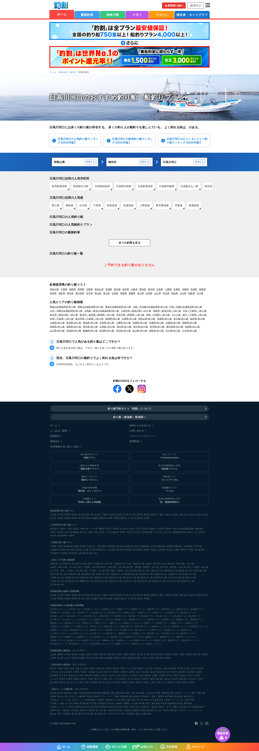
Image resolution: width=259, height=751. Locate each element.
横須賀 (180, 703)
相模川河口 (189, 696)
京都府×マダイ (162, 623)
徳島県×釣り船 (156, 330)
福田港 (53, 696)
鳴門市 (93, 669)
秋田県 (74, 654)
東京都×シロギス (58, 616)
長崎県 (202, 289)
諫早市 (171, 682)
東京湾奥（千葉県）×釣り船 (89, 318)
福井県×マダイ (121, 620)
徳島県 (191, 293)
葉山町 (168, 679)
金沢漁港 (120, 546)
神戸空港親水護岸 (196, 707)
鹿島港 (89, 693)
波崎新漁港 (90, 700)
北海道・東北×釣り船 (155, 564)
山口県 (157, 293)
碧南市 (137, 679)
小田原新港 (187, 546)
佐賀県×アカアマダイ (91, 640)
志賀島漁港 (146, 714)
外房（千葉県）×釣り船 (194, 311)
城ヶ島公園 (101, 710)
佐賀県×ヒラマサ (58, 640)
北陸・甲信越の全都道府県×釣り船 (150, 307)
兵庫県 (89, 289)
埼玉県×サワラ (84, 613)
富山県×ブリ (194, 616)
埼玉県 (166, 293)
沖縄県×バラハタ (153, 644)
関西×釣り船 (68, 564)
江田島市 (124, 672)
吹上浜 (158, 710)
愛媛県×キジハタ (85, 637)
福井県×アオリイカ (138, 620)
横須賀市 (54, 529)
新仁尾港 (98, 714)
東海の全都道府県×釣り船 (118, 307)
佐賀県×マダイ (73, 640)
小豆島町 (91, 672)
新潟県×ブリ (134, 616)
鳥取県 (53, 293)
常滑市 (116, 672)
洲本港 (83, 710)
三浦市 (69, 529)
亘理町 (162, 675)
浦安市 (174, 672)
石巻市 (187, 669)
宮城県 (193, 289)
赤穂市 (125, 682)
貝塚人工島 (130, 693)
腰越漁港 (177, 546)
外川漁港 (72, 553)
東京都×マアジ (173, 613)
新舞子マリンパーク (103, 696)
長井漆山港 (92, 553)
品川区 (137, 532)
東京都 (117, 289)
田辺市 (208, 186)
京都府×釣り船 (173, 322)
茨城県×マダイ (197, 609)
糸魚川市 (70, 682)
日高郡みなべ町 (190, 186)
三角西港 (75, 710)
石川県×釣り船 (173, 330)
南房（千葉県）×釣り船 (158, 315)
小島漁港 (65, 710)
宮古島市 (191, 672)
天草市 (197, 675)
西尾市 (83, 679)
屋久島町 (54, 682)
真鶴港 (169, 546)
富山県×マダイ (181, 616)
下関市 (123, 669)
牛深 (59, 714)
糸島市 (176, 529)
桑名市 (62, 682)
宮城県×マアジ (123, 609)
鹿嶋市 (102, 529)
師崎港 (119, 703)
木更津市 (158, 669)
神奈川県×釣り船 (140, 571)
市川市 (200, 679)
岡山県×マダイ (127, 630)
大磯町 (155, 675)
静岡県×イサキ (168, 620)
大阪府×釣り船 (57, 322)
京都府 (176, 289)
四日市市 (108, 672)
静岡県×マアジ (183, 620)
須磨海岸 (81, 696)
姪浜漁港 (127, 550)
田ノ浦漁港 (152, 707)
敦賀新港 (188, 703)
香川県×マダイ (154, 633)
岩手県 (89, 293)
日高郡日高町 (123, 186)
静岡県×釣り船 (185, 571)
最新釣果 (87, 15)
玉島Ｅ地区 (125, 700)
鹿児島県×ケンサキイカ (80, 644)
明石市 (109, 529)
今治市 (118, 675)
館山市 (83, 532)
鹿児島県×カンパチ (59, 644)
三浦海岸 (160, 696)
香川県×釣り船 (140, 326)
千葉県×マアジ (158, 613)
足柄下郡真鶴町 (71, 532)
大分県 (183, 293)
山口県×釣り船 (57, 330)
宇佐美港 (198, 546)
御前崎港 (171, 703)
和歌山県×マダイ (112, 627)
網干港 (81, 714)
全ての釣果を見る (129, 242)
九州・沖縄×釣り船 (136, 564)
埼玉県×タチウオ (99, 613)
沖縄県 (185, 289)
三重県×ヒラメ (115, 623)
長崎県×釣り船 (189, 322)
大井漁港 (81, 553)
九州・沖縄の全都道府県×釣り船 (66, 311)
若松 (134, 700)
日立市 (139, 529)
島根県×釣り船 (192, 326)
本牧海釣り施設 (70, 693)
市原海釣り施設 (133, 714)
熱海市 (169, 529)
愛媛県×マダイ (57, 637)
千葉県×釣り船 (156, 571)
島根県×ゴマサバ (97, 630)
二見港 (152, 696)
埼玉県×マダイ (115, 613)
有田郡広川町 (81, 186)
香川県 (106, 293)
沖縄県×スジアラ (122, 644)
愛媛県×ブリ (70, 637)
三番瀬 (82, 693)
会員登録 (174, 5)
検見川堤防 (92, 703)
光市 (111, 679)
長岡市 (53, 536)
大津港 (178, 693)
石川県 (200, 293)
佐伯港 (143, 707)
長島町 (146, 672)
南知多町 (89, 675)
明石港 (137, 546)
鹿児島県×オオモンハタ (102, 644)
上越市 (153, 682)
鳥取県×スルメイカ (199, 627)
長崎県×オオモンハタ (143, 640)
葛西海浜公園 (167, 693)
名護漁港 (102, 703)
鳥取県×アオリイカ (181, 627)
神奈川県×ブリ (106, 616)
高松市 (175, 679)
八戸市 (116, 679)
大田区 (102, 532)
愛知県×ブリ (196, 620)
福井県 (125, 289)
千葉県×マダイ (129, 613)
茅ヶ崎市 (79, 675)
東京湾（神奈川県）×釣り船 (64, 315)
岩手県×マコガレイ (92, 609)
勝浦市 (153, 529)
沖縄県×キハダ (138, 644)
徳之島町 (160, 679)
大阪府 (134, 289)
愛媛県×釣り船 (90, 330)
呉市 (61, 672)
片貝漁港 (144, 696)
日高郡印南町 (166, 186)
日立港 (69, 703)
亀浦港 (74, 714)
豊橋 (143, 710)
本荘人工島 (120, 714)
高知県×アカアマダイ (134, 637)
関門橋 (83, 703)
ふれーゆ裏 (184, 700)
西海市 (145, 679)
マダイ (137, 15)
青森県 (60, 654)
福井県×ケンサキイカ (103, 620)
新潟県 (151, 289)
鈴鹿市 (69, 679)
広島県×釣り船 (106, 322)
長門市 (169, 675)
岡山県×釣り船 (124, 326)
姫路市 (141, 669)
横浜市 (76, 529)
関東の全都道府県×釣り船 (63, 307)
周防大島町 (69, 669)
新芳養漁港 (162, 205)
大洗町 (111, 675)
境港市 (183, 675)
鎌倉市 (116, 532)
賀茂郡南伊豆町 (179, 532)
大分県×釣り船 (189, 330)
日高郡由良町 (102, 186)
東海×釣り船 (81, 564)
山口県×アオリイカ (80, 633)
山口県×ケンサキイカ (60, 633)
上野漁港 (145, 205)
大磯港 (176, 550)
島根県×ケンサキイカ (60, 630)
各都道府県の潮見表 (60, 650)
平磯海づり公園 (130, 703)
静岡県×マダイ (154, 620)
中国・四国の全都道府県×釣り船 (185, 307)
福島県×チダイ (183, 609)
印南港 (62, 550)
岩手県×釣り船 (157, 326)
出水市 (178, 682)
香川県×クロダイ (188, 633)
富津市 (60, 532)
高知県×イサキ (117, 637)
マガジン (161, 15)
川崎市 (146, 682)
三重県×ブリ (87, 623)
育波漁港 (111, 546)
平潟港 (190, 550)
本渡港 (164, 703)
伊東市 (53, 532)
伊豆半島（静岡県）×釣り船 (130, 315)
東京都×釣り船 (181, 318)
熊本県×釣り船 (90, 326)
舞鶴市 (123, 679)
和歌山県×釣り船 (146, 318)
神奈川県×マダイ (91, 616)
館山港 (53, 714)
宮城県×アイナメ (139, 609)
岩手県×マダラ (76, 609)
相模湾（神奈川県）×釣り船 (167, 311)
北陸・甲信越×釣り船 (97, 564)
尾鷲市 (118, 682)
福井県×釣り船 (197, 318)
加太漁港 (140, 693)
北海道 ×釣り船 (107, 326)
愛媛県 (132, 293)
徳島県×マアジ (125, 633)
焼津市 (71, 536)
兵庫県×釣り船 (129, 318)
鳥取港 (111, 707)
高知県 (174, 293)
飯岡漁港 (161, 546)
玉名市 (88, 682)
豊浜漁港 (120, 693)
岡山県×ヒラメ (142, 630)
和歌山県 (63, 72)
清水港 (90, 696)
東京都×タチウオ (188, 613)
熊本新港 (150, 710)
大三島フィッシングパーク (189, 710)
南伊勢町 (54, 675)
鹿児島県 (79, 293)
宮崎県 (151, 658)
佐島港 (78, 550)
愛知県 (142, 289)
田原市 (176, 675)
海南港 (69, 205)
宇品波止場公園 (169, 710)
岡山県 (98, 293)
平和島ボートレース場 (60, 700)
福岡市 (116, 529)
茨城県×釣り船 (164, 318)
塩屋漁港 (128, 205)
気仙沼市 (183, 679)
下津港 (97, 205)
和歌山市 (84, 529)
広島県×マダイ (156, 630)
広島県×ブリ (186, 630)
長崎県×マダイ (109, 640)
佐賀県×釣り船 (106, 330)
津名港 (125, 707)
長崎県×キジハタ (124, 640)
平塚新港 (54, 553)
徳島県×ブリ (112, 633)
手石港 (93, 550)
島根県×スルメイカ (80, 630)
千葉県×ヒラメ (144, 613)
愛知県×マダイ (57, 623)
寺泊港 (169, 550)
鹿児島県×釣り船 (174, 326)
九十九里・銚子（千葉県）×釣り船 (189, 315)
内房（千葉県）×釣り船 (62, 318)
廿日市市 (192, 679)
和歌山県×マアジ (143, 627)
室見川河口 (134, 707)
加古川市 (167, 532)
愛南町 (148, 675)
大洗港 (153, 550)
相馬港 (136, 696)
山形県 (88, 654)
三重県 (168, 289)
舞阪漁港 (106, 693)
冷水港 (83, 205)
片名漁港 (63, 553)
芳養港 (179, 205)
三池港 (116, 696)
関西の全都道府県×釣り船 (91, 307)
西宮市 (132, 682)
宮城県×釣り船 (156, 322)
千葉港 (110, 710)
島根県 (123, 293)
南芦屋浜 (170, 696)
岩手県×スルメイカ (59, 609)
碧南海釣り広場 (112, 700)
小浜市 (109, 532)
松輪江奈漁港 (79, 546)
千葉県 (64, 289)
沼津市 (130, 532)
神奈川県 (112, 15)
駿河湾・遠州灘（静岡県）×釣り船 (97, 315)
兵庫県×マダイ (82, 627)
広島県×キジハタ (172, 630)
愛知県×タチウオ (72, 623)
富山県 (140, 293)
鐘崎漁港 (68, 546)
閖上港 (60, 696)
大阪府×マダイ (177, 623)
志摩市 (76, 672)
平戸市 (180, 669)
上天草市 (133, 675)
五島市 (104, 675)
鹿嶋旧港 (129, 546)
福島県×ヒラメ (168, 609)
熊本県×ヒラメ (175, 640)
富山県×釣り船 (139, 330)
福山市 (153, 672)
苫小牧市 (79, 682)
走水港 (85, 550)
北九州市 (124, 529)
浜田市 (125, 675)
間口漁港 (102, 546)
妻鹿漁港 (136, 710)
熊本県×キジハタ (190, 640)
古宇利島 (89, 714)
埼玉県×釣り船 (123, 330)
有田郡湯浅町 (59, 186)
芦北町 (141, 675)
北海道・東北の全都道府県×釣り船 (101, 311)
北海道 (115, 293)
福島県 (61, 293)
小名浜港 (149, 693)
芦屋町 (104, 679)
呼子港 (140, 700)
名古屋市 (68, 672)
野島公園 (201, 693)
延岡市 (201, 669)
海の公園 (90, 707)
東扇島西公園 (126, 696)
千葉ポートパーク (58, 707)
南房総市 (199, 529)
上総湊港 (161, 550)
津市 (168, 672)
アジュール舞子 (189, 693)
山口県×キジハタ (97, 633)
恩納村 (76, 679)
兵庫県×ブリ (68, 627)
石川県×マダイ (86, 620)
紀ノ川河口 (109, 714)
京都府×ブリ (149, 623)
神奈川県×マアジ (74, 616)
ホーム (61, 14)
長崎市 (78, 669)
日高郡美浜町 (145, 186)
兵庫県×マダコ (96, 627)
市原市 (192, 682)
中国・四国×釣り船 (117, 564)
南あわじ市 (192, 532)
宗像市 (62, 529)
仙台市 (131, 679)
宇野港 (157, 693)
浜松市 (85, 669)
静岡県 (81, 289)
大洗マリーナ (78, 700)
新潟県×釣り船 (73, 322)
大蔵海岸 (100, 700)
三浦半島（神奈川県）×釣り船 (136, 311)
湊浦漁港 (194, 205)
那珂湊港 (97, 693)
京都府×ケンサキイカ (132, 623)
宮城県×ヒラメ (109, 609)
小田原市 (161, 529)
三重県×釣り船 (123, 322)
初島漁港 (112, 205)
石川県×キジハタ (70, 620)
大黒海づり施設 (57, 703)
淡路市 (132, 529)
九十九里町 (132, 669)
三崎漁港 (127, 710)
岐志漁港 (70, 550)
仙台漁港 (183, 707)
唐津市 (199, 672)
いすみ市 (94, 529)
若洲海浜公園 (56, 693)
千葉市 (90, 679)
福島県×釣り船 (73, 326)
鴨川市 (146, 529)
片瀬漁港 (66, 714)
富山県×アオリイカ (164, 616)
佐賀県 (149, 293)
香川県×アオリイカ (171, 633)
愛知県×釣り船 (90, 322)
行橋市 (151, 679)
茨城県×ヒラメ (69, 613)
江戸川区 (158, 532)
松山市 (139, 672)
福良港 (119, 550)
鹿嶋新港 (145, 546)
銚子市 (97, 679)
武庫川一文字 (164, 707)
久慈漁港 (54, 550)
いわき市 (54, 679)
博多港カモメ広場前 (105, 550)
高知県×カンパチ (101, 637)
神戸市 (194, 669)
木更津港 (91, 710)
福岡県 (72, 289)
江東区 (90, 532)
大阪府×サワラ (191, 623)
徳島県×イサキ (140, 633)
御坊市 (73, 72)
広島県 (159, 289)
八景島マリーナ (171, 700)
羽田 (192, 700)
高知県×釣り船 (73, 330)
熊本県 (70, 293)
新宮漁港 (118, 710)
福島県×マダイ (154, 609)
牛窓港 (71, 707)
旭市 (96, 532)
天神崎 (76, 703)
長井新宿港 (199, 550)
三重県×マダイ (100, 623)
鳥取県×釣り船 (57, 326)
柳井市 (102, 682)
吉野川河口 (55, 710)
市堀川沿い (92, 546)
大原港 (60, 546)
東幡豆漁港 (80, 707)
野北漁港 (179, 696)
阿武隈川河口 (144, 703)
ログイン (195, 5)
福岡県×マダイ (152, 637)
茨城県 (108, 289)
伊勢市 (71, 675)
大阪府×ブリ (56, 627)
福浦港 (146, 550)
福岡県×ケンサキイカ (186, 637)
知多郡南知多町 (187, 529)
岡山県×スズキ (113, 630)
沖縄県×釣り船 (139, 322)
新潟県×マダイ (121, 616)
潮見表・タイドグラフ (192, 15)
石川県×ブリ (56, 620)
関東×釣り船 (56, 564)
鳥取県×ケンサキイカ (161, 627)
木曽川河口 (149, 700)
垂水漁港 (155, 703)
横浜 (113, 693)
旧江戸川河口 (70, 696)
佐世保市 (182, 672)
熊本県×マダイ (160, 640)
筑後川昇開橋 (101, 707)
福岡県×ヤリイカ (167, 637)
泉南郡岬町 (62, 536)
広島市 (202, 532)
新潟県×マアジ (148, 616)
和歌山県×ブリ (127, 627)
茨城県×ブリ (56, 613)
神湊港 (53, 546)
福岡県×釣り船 (112, 318)
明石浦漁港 (137, 550)
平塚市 (123, 532)
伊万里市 (63, 675)
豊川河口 (111, 703)
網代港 (183, 550)
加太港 (153, 546)
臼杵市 (190, 675)
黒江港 (55, 205)
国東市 (185, 682)
